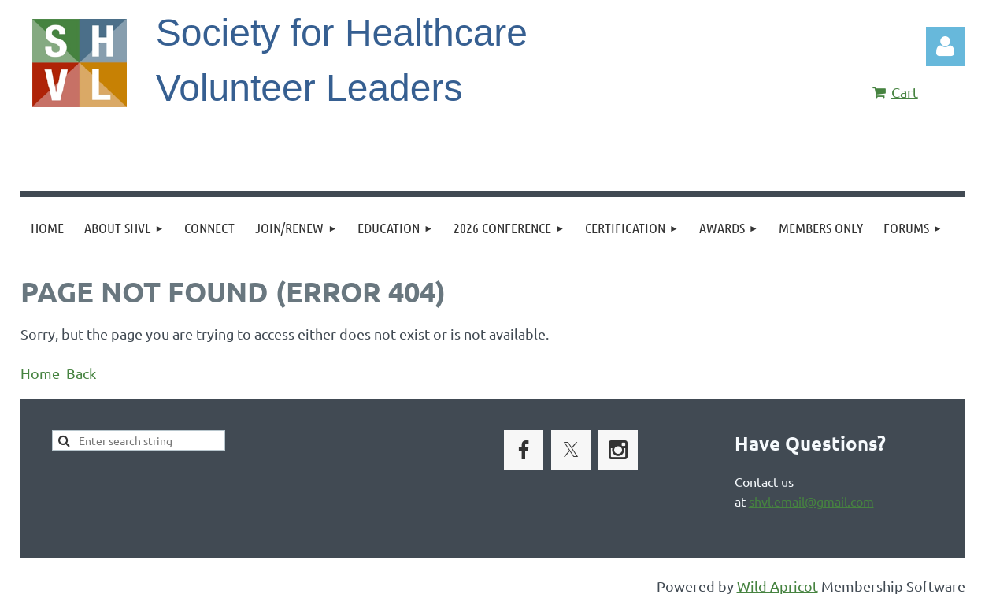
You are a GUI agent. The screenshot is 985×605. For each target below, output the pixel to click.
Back (81, 373)
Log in (945, 46)
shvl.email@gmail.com (811, 501)
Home (40, 373)
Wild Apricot (777, 585)
